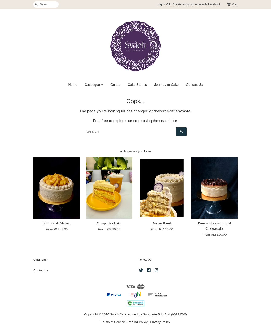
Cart (235, 4)
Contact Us (194, 85)
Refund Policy (137, 322)
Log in (161, 4)
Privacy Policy (160, 322)
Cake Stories (137, 85)
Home (72, 85)
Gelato (115, 85)
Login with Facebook (206, 4)
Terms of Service (113, 322)
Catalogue (94, 85)
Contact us (41, 270)
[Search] (46, 4)
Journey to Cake (166, 85)
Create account (183, 4)
